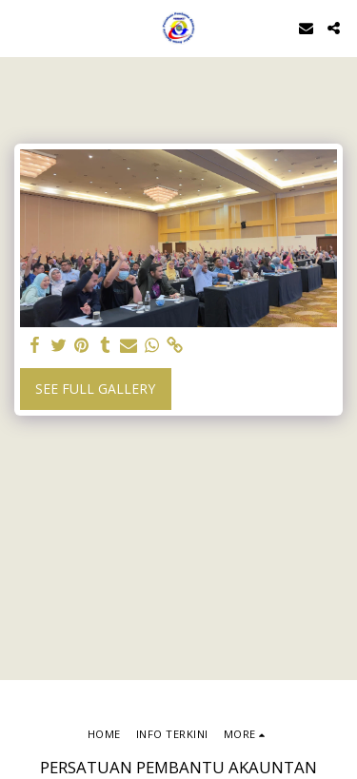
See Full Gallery (95, 389)
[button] (21, 27)
